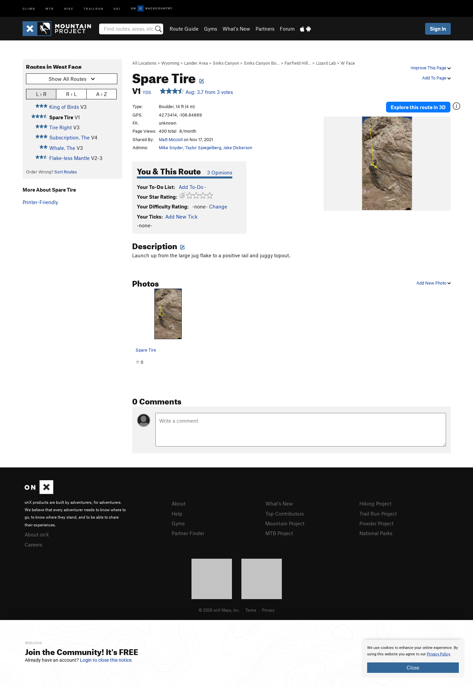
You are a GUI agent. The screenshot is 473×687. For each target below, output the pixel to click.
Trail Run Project (378, 514)
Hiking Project (375, 503)
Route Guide (184, 29)
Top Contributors (284, 514)
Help (177, 514)
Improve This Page (431, 67)
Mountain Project (284, 523)
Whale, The (62, 148)
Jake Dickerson (237, 147)
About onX (37, 534)
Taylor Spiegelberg (203, 147)
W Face (348, 63)
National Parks (375, 533)
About (178, 503)
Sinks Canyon (226, 63)
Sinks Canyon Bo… (262, 63)
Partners (265, 29)
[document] (413, 659)
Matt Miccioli (171, 139)
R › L (71, 94)
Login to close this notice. (106, 660)
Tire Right (60, 127)
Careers (33, 545)
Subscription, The (69, 137)
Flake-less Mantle (69, 158)
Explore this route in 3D (418, 107)
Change (218, 206)
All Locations (144, 63)
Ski (117, 8)
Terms (250, 610)
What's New (236, 29)
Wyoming (170, 63)
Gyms (210, 29)
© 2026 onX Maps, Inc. (219, 610)
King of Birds (64, 107)
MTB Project (279, 533)
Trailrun (94, 8)
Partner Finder (188, 533)
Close (413, 667)
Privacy (268, 610)
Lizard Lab (326, 63)
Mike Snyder (171, 147)
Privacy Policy (438, 654)
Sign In (438, 29)
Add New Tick (181, 217)
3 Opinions (219, 172)
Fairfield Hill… (298, 63)
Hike (68, 8)
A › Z (101, 94)
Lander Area (196, 63)
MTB (50, 8)
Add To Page (436, 77)
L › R (41, 94)
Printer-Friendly (40, 202)
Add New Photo (433, 283)
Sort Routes (65, 171)
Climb (29, 8)
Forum (287, 29)
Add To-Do (191, 187)
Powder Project (376, 523)
